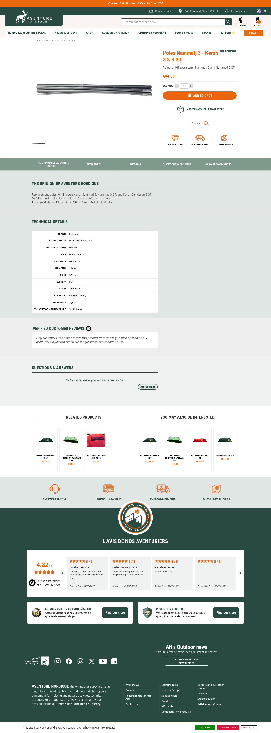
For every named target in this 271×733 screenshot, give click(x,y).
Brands (129, 690)
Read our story (90, 704)
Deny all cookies (228, 728)
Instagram (57, 661)
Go (228, 21)
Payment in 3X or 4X (108, 498)
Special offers (169, 695)
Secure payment (207, 699)
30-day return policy (224, 144)
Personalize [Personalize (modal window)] (249, 728)
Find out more (115, 613)
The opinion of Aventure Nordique (52, 164)
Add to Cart (202, 96)
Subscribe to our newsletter (186, 661)
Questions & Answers (177, 164)
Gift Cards (167, 706)
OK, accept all (205, 728)
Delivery (202, 693)
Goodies (166, 701)
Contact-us (131, 704)
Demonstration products (176, 711)
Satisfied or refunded (209, 704)
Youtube (103, 661)
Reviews (135, 164)
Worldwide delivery (199, 144)
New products (169, 684)
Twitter (91, 661)
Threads (80, 661)
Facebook (68, 661)
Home (40, 40)
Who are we (132, 684)
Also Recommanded (218, 164)
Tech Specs (94, 164)
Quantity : (168, 85)
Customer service (54, 498)
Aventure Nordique (50, 686)
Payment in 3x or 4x (175, 144)
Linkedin (114, 661)
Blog (36, 661)
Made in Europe (170, 690)
